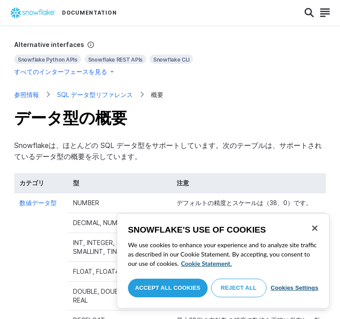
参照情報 (26, 94)
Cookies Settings (294, 287)
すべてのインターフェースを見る (64, 71)
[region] (223, 261)
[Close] (315, 228)
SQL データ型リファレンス (95, 94)
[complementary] (170, 58)
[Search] (309, 12)
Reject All (239, 287)
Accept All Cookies (168, 287)
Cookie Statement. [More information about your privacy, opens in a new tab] (206, 263)
